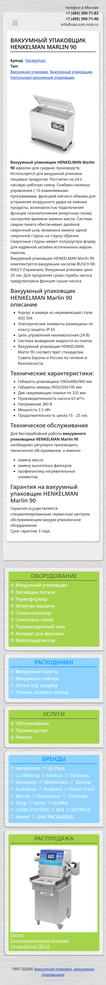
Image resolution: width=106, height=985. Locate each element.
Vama (39, 802)
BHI (60, 809)
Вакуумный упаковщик (42, 585)
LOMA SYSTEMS (32, 809)
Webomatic (56, 782)
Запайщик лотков (35, 592)
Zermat (83, 782)
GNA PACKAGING (55, 816)
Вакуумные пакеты (37, 671)
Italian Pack (81, 788)
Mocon (23, 796)
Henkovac (26, 782)
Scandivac (26, 788)
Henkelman (28, 768)
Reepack (53, 788)
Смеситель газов (34, 619)
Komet (23, 816)
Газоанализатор (33, 612)
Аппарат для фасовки (40, 633)
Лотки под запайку (37, 685)
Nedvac (55, 775)
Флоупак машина (35, 605)
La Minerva (27, 775)
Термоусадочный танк (40, 626)
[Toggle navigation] (15, 23)
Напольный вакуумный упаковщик (42, 77)
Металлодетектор (35, 640)
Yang (21, 802)
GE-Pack (56, 768)
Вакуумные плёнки (37, 678)
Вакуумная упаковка (29, 71)
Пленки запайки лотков (42, 692)
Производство (31, 730)
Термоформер (31, 598)
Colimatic (78, 796)
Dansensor (49, 796)
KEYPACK (80, 809)
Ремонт (24, 737)
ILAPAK (60, 802)
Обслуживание (32, 723)
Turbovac (80, 775)
